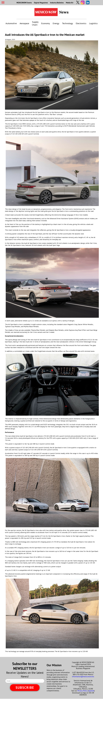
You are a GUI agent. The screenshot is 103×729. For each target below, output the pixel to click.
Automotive (11, 23)
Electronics (81, 23)
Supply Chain (35, 23)
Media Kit (69, 2)
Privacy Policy (82, 691)
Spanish (91, 691)
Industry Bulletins (57, 2)
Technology (67, 23)
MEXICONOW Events (24, 2)
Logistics (93, 23)
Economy (45, 23)
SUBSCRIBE (25, 687)
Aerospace (24, 23)
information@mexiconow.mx (83, 676)
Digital (41, 2)
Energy (56, 23)
